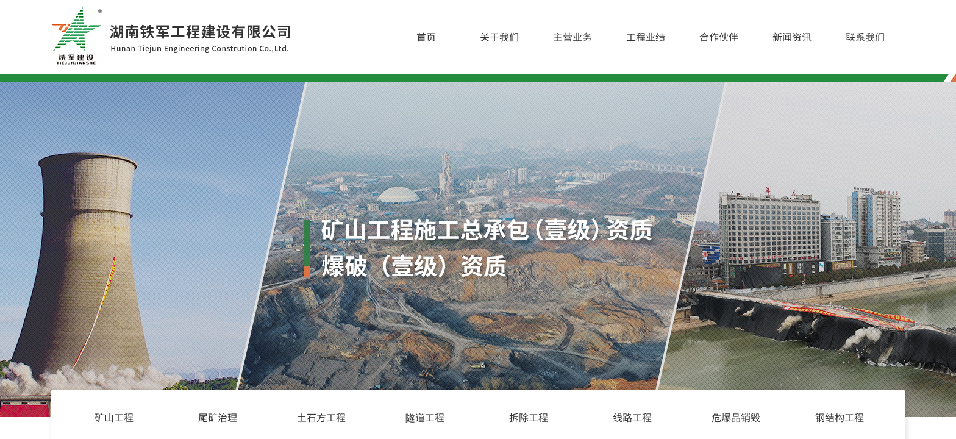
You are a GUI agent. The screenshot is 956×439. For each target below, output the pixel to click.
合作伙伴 (718, 36)
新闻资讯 (792, 36)
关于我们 (499, 36)
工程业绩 (645, 36)
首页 (426, 36)
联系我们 (865, 36)
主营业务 (572, 36)
